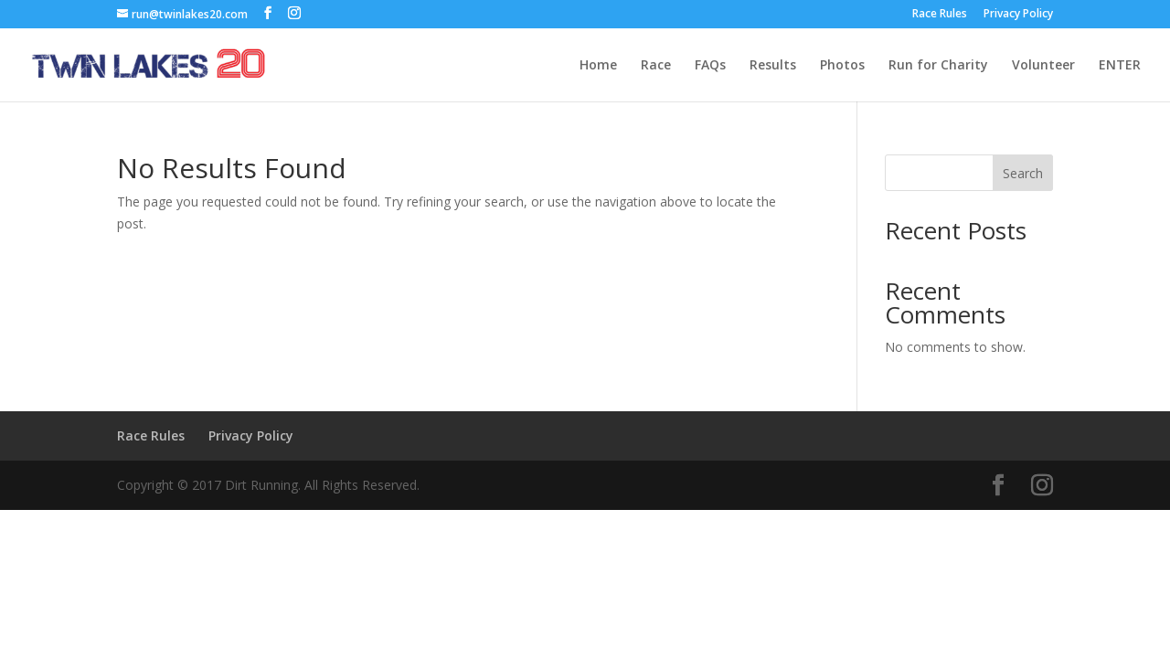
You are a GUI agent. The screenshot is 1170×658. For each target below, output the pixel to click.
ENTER (1120, 65)
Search (1023, 173)
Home (598, 65)
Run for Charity (938, 65)
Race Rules (939, 14)
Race (656, 65)
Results (773, 65)
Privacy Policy (1018, 14)
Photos (842, 65)
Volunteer (1043, 65)
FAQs (710, 65)
